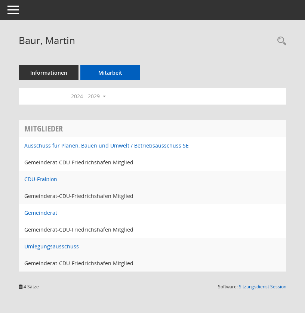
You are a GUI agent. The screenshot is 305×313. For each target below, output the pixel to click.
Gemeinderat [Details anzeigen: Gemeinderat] (40, 212)
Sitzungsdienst (262, 286)
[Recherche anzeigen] (280, 41)
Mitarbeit (110, 72)
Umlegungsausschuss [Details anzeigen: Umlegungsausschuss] (51, 246)
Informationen (48, 72)
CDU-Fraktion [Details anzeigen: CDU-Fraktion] (40, 179)
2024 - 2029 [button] (88, 96)
